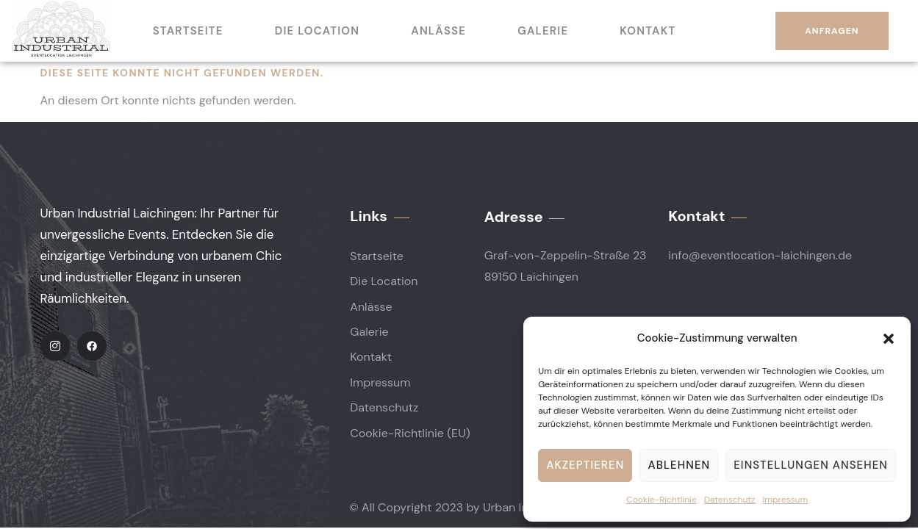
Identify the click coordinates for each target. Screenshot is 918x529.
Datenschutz (730, 499)
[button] (888, 338)
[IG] (55, 346)
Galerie (542, 31)
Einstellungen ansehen (811, 465)
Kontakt (647, 31)
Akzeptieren (585, 465)
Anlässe (438, 31)
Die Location (317, 31)
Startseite (188, 31)
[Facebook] (92, 346)
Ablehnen (679, 465)
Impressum (785, 499)
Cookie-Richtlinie (661, 499)
